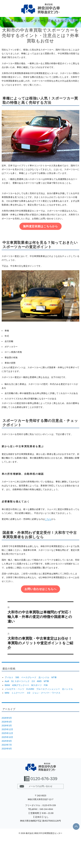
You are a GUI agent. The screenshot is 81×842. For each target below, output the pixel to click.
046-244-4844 (46, 809)
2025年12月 (7, 729)
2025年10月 (7, 737)
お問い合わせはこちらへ (40, 589)
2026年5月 (7, 718)
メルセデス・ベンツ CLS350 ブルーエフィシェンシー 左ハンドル (39, 689)
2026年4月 (7, 721)
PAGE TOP (76, 826)
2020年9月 (7, 748)
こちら (48, 519)
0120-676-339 (43, 778)
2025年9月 (7, 741)
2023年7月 (7, 745)
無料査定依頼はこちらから (40, 226)
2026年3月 (7, 725)
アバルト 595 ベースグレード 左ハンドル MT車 (31, 677)
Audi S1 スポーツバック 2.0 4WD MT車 (27, 681)
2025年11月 (7, 733)
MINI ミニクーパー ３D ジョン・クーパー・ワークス (33, 693)
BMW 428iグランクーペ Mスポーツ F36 (26, 685)
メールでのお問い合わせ (40, 786)
